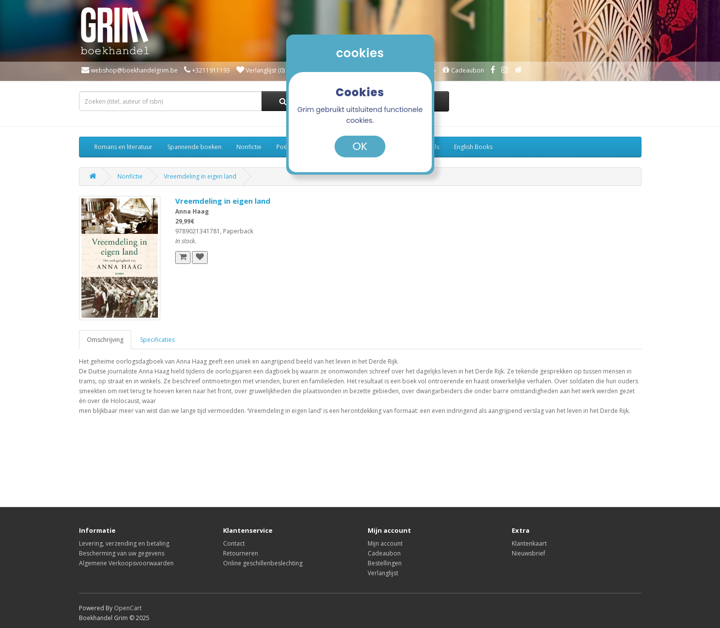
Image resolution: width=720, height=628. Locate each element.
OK (359, 146)
